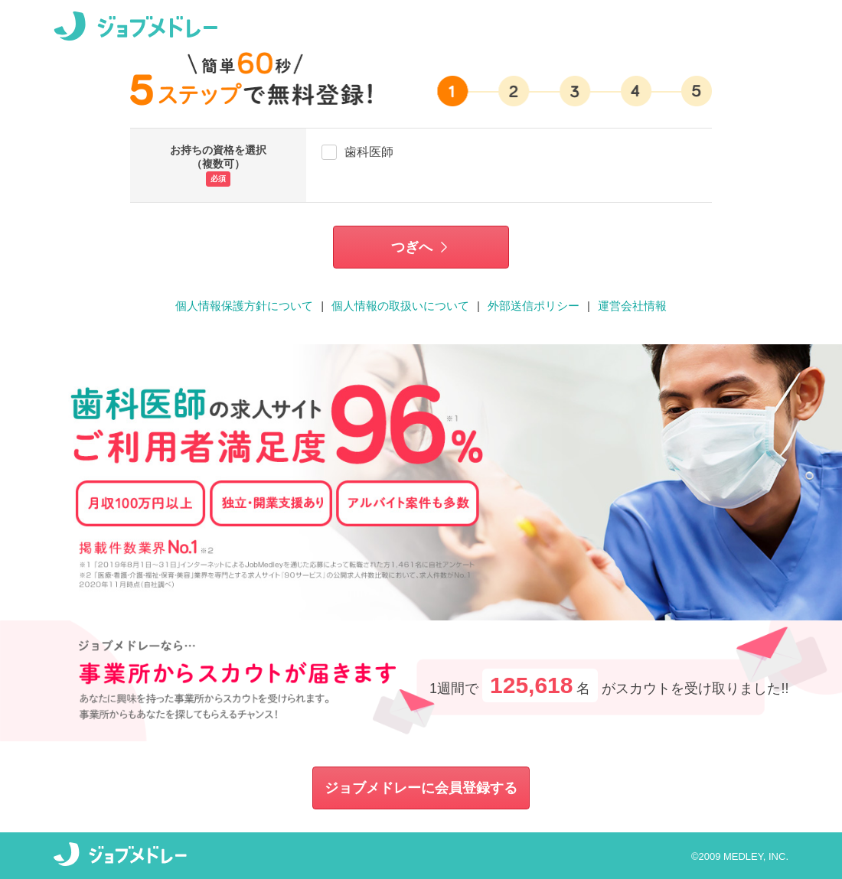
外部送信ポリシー (533, 305)
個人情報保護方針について (244, 305)
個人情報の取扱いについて (400, 305)
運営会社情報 (632, 305)
